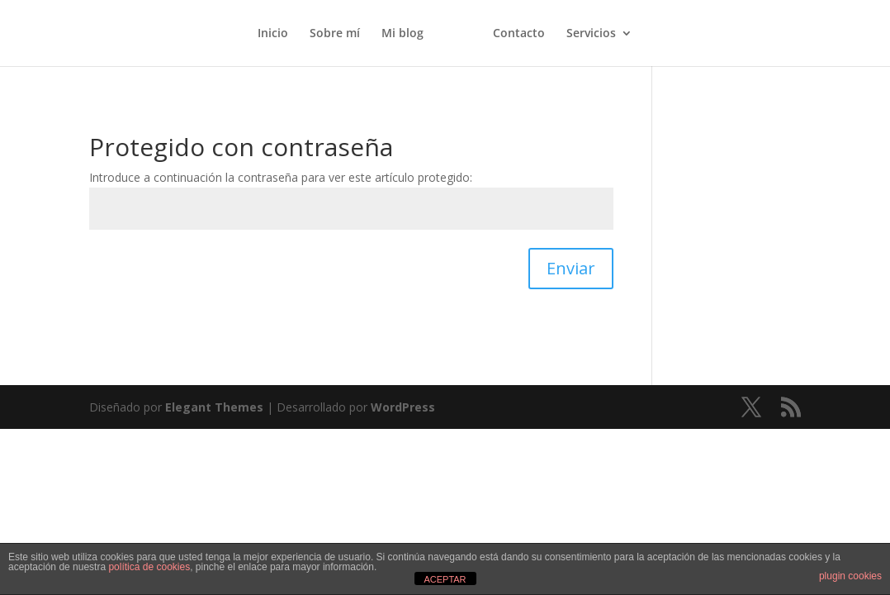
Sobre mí (335, 33)
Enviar (571, 268)
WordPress (403, 407)
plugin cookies (850, 576)
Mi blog (402, 33)
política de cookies (149, 567)
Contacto (519, 33)
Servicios (591, 33)
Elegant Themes (214, 407)
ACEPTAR (445, 579)
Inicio (273, 33)
